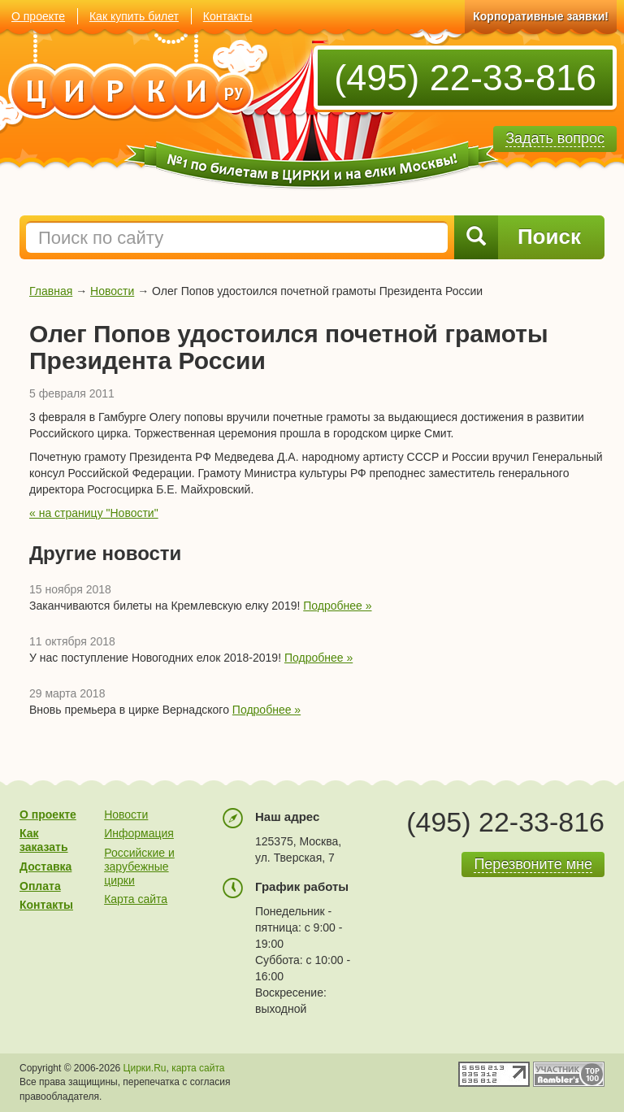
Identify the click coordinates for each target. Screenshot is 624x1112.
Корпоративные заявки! (541, 16)
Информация (139, 833)
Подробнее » (337, 605)
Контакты (227, 16)
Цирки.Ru (145, 1068)
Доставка (46, 866)
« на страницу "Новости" (93, 512)
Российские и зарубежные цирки (139, 866)
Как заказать (44, 840)
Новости (112, 291)
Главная (50, 291)
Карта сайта (135, 899)
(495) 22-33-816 (465, 77)
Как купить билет (134, 16)
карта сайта (197, 1068)
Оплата (40, 886)
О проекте (38, 16)
